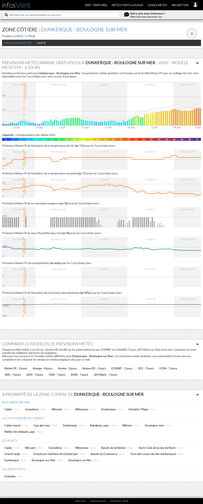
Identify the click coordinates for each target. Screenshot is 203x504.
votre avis (80, 500)
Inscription (180, 5)
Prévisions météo (18, 43)
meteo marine (98, 500)
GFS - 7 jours (146, 368)
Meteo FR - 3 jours (15, 368)
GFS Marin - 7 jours (105, 374)
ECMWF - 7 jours (121, 368)
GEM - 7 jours (34, 374)
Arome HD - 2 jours (94, 368)
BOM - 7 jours (79, 374)
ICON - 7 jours (168, 368)
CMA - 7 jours (57, 374)
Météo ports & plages (127, 5)
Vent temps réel (96, 5)
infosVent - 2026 (119, 500)
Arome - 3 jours (67, 368)
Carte (41, 43)
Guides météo (157, 5)
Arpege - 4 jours (42, 368)
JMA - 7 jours (12, 374)
